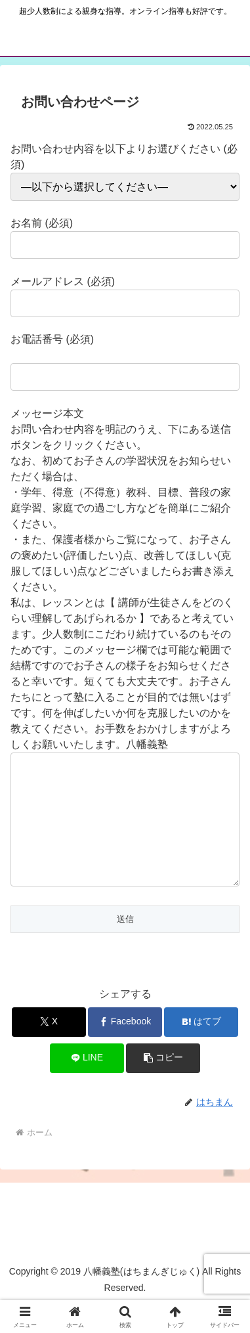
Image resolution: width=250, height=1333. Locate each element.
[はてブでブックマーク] (201, 1048)
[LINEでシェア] (87, 1084)
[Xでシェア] (49, 1048)
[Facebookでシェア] (125, 1048)
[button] (163, 1084)
